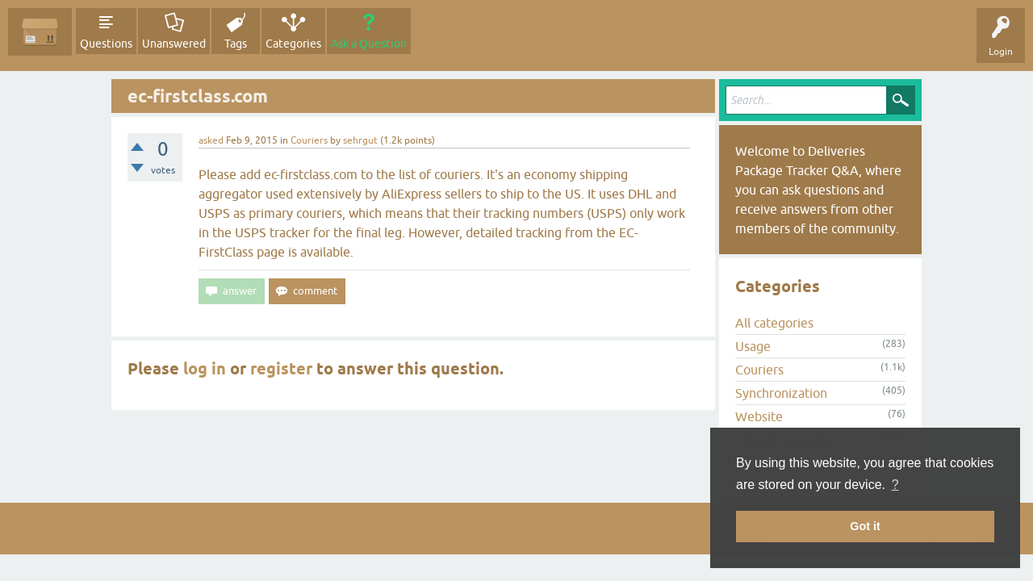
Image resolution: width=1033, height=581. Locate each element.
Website (759, 416)
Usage (753, 346)
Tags (235, 43)
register (281, 368)
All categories (774, 323)
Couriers (309, 140)
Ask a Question (369, 43)
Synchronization (781, 393)
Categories (293, 43)
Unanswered (174, 43)
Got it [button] (865, 526)
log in (204, 368)
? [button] (895, 484)
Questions (106, 43)
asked (211, 140)
